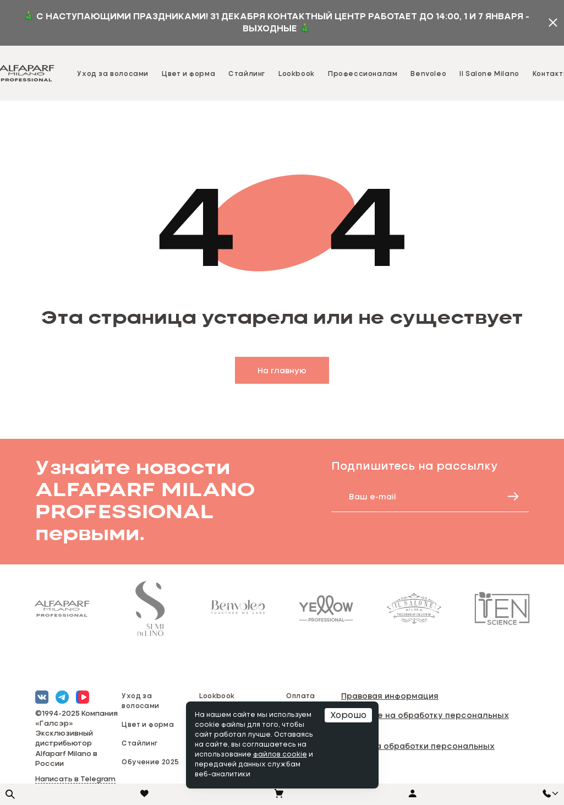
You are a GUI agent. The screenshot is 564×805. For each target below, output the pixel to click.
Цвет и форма (188, 73)
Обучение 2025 (150, 761)
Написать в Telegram (75, 779)
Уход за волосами (113, 73)
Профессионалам (362, 73)
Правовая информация (390, 695)
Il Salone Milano (489, 73)
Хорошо (348, 715)
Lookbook (296, 73)
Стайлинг (246, 73)
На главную (282, 370)
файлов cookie (280, 755)
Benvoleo (428, 73)
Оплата (300, 695)
